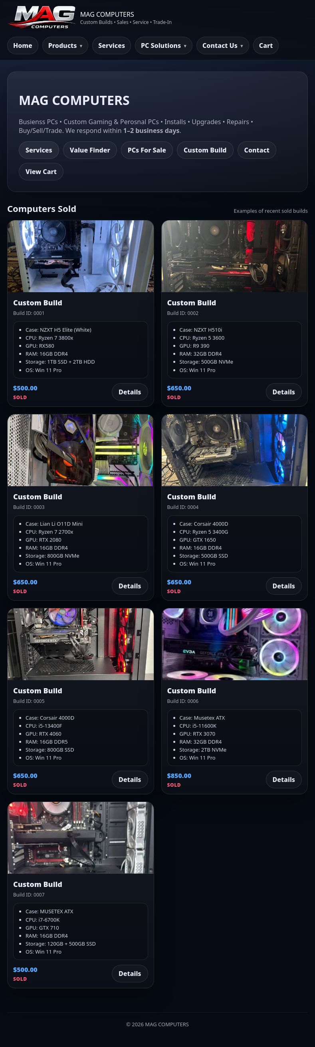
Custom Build (205, 150)
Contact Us (220, 45)
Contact (256, 150)
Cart (266, 45)
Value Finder (90, 150)
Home (22, 45)
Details (130, 392)
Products (62, 45)
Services (111, 45)
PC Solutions (161, 45)
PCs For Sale (147, 150)
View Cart (41, 171)
